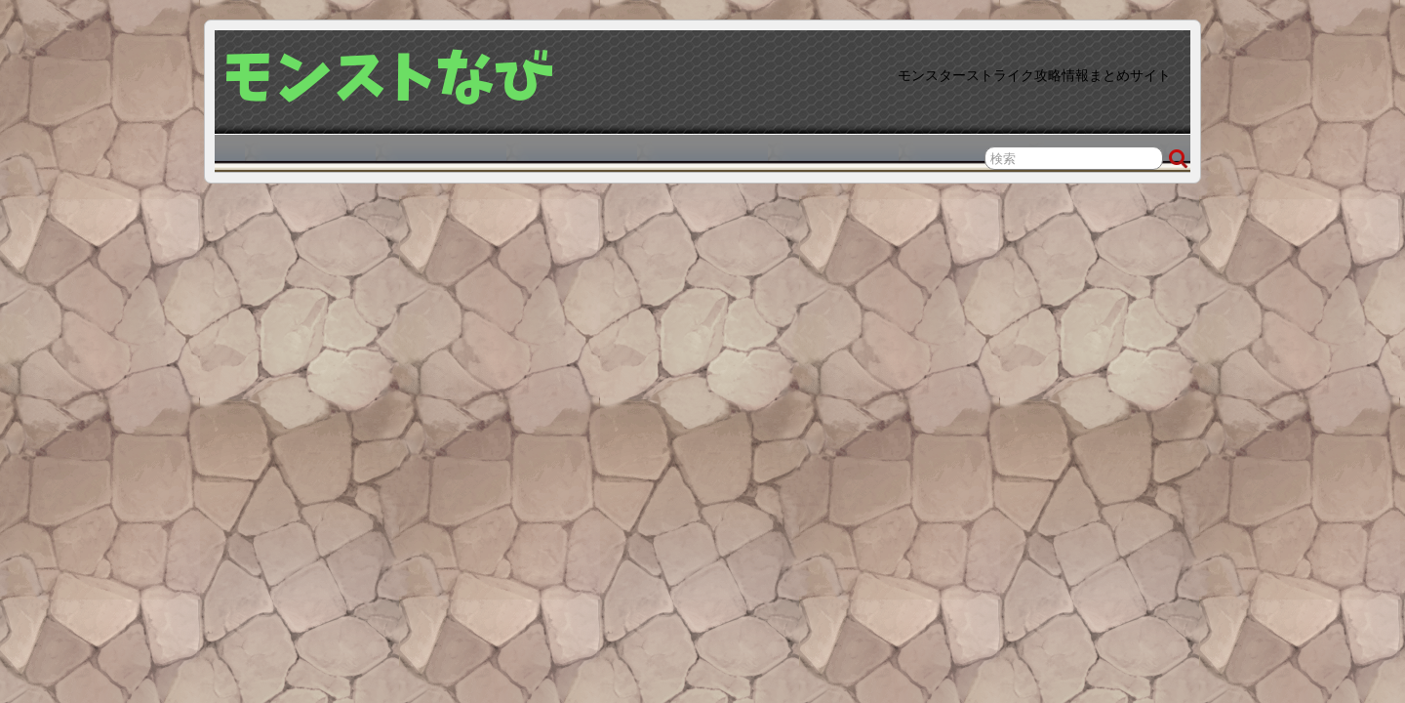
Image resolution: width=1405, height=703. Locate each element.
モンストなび (390, 77)
